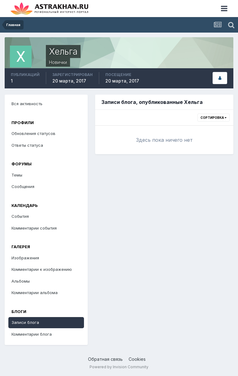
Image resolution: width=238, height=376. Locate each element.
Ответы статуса (27, 145)
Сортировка (214, 117)
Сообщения (22, 186)
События (20, 216)
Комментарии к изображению (41, 269)
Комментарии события (34, 228)
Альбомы (20, 281)
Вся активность (26, 103)
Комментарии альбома (34, 292)
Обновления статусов (33, 133)
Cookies (137, 359)
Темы (16, 174)
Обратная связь (105, 359)
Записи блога (25, 322)
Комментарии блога (31, 334)
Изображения (25, 257)
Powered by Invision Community (119, 367)
